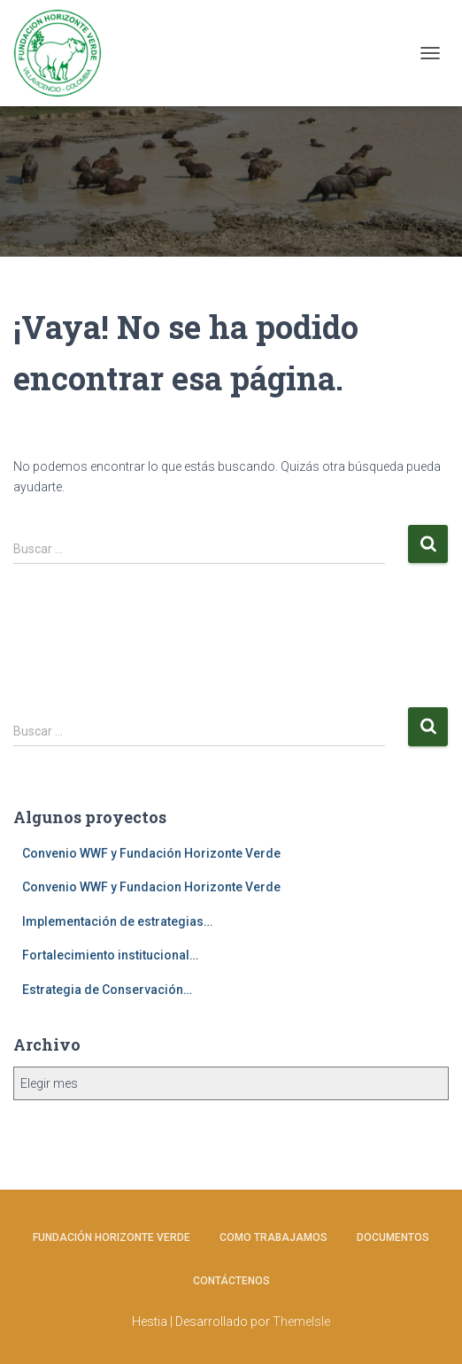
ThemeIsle (301, 1321)
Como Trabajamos (273, 1237)
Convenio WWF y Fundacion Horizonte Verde (151, 887)
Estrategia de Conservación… (107, 990)
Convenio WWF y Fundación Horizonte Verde (151, 853)
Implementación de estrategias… (117, 921)
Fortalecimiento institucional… (110, 955)
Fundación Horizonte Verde (111, 1237)
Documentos (393, 1237)
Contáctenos (231, 1281)
